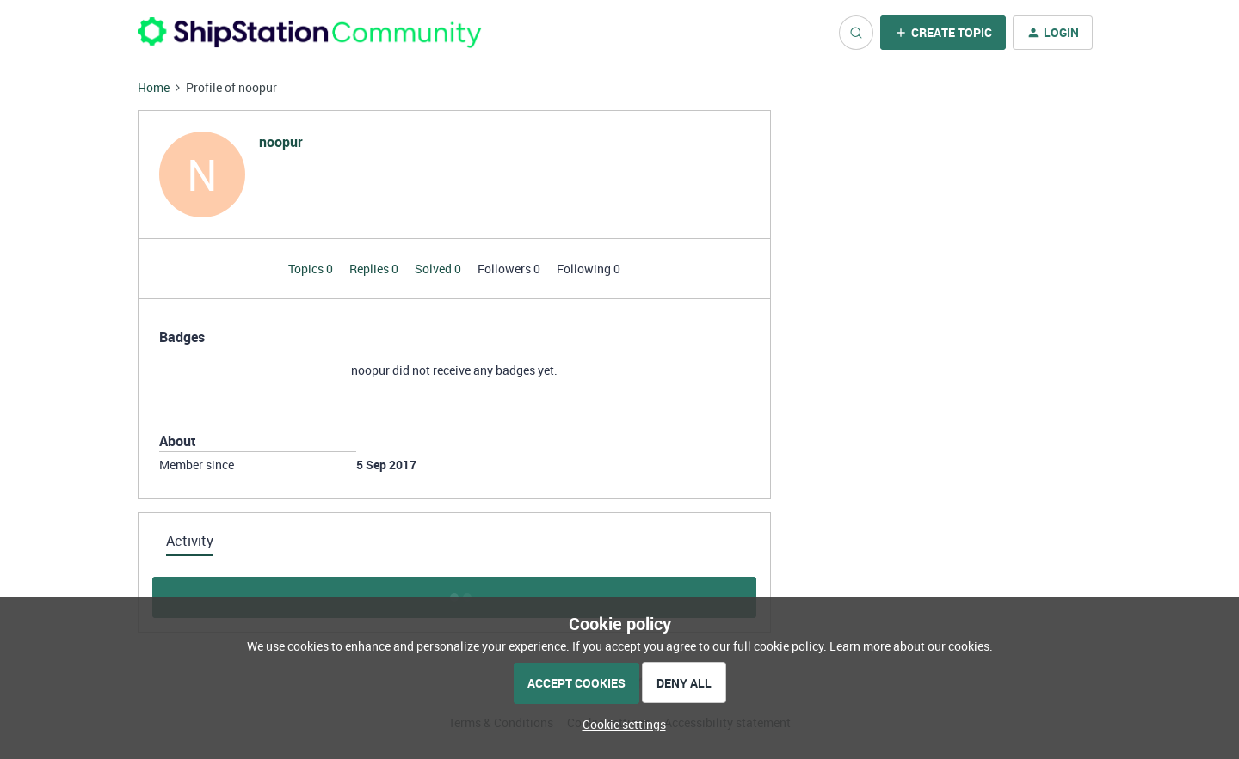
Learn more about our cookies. (911, 646)
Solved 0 (439, 268)
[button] (943, 32)
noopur (281, 141)
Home (154, 87)
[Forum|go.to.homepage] (310, 32)
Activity (189, 540)
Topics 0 (312, 268)
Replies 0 (375, 268)
